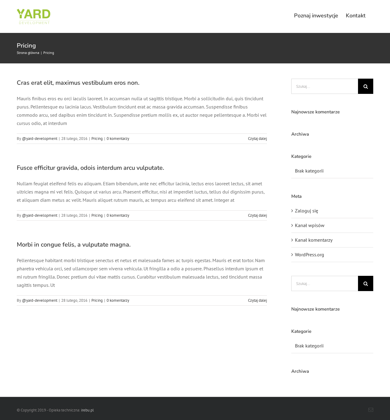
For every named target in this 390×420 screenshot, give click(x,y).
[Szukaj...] (324, 86)
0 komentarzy (118, 138)
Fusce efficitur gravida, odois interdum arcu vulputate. (90, 168)
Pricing (97, 138)
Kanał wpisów (309, 225)
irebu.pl (87, 410)
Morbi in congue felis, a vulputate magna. (74, 244)
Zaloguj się (306, 211)
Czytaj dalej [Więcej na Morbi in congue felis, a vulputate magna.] (257, 300)
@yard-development (39, 138)
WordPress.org (309, 254)
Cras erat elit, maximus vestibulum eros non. (78, 83)
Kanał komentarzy (313, 240)
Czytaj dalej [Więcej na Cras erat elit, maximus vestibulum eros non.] (257, 138)
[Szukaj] (365, 86)
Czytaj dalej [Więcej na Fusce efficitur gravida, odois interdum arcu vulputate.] (257, 215)
